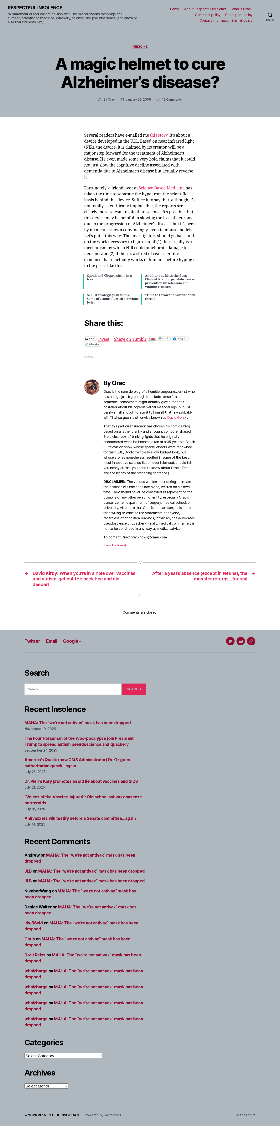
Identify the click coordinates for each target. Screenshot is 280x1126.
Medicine (140, 46)
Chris (29, 939)
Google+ (72, 641)
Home (174, 9)
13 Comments (172, 99)
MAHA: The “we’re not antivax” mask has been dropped (77, 722)
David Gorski (177, 417)
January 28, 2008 (138, 99)
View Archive (115, 545)
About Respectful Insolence (205, 9)
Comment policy (207, 15)
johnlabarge (36, 971)
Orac (111, 99)
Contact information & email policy (226, 20)
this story (159, 135)
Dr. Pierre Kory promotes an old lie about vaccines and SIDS (81, 781)
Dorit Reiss (34, 955)
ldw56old (33, 923)
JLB (28, 871)
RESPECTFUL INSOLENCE (35, 7)
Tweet (104, 338)
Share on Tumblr (130, 338)
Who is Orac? (242, 9)
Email (51, 641)
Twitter (32, 641)
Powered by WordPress (103, 1115)
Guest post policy (238, 15)
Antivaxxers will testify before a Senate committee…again (80, 818)
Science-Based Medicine (162, 188)
